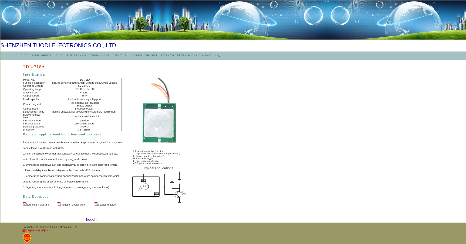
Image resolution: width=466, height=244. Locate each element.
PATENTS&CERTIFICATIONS (179, 55)
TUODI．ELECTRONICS (71, 55)
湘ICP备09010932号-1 (35, 230)
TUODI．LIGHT (99, 55)
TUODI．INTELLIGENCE (36, 55)
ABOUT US (120, 55)
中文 (217, 55)
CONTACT (205, 55)
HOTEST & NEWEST (145, 55)
